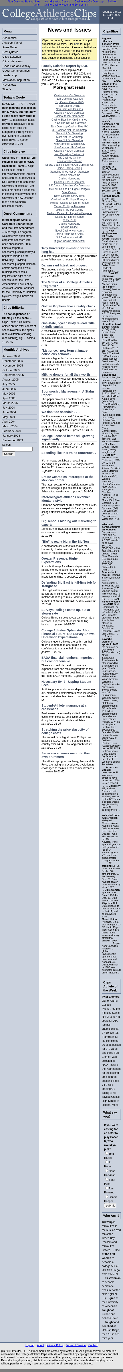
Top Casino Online (69, 105)
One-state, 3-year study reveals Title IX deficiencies (68, 324)
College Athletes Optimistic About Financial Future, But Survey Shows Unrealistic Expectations (68, 634)
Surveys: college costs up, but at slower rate (66, 611)
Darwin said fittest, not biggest (64, 265)
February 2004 (11, 431)
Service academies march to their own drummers (66, 755)
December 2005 (12, 361)
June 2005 (9, 389)
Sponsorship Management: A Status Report (68, 393)
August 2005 (10, 379)
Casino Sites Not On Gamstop (69, 119)
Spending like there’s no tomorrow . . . (69, 454)
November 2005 (12, 365)
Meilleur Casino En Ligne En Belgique (69, 213)
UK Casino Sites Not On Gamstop (69, 185)
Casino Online (69, 227)
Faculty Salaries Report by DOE (65, 66)
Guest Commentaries (16, 70)
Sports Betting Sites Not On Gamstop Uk (69, 164)
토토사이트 (69, 220)
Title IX (6, 89)
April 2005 (9, 398)
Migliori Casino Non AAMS (69, 241)
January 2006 (11, 356)
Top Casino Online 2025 (69, 102)
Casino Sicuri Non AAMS (69, 234)
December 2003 (12, 440)
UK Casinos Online (69, 157)
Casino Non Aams (69, 175)
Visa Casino (69, 192)
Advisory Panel (12, 42)
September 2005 (13, 375)
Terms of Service (76, 1345)
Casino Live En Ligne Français (69, 199)
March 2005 (10, 403)
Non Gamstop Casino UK (69, 154)
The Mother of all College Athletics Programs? (67, 284)
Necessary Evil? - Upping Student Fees (66, 683)
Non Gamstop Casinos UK (69, 143)
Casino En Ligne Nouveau (69, 206)
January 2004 (11, 435)
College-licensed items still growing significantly (68, 437)
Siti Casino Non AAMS (69, 237)
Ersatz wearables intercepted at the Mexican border (67, 478)
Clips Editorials (12, 56)
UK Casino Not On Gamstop (69, 123)
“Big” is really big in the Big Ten (65, 541)
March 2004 (10, 426)
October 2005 (11, 370)
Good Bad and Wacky (16, 66)
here (76, 44)
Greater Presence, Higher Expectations (60, 560)
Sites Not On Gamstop (69, 140)
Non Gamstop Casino (69, 161)
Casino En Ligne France (69, 216)
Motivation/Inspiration (16, 80)
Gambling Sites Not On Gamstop (69, 171)
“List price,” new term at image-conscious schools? (65, 352)
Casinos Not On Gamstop (69, 95)
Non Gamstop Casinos (69, 98)
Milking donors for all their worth (66, 374)
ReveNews (9, 84)
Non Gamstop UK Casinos (69, 147)
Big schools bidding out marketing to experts (69, 522)
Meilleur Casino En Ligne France (69, 202)
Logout (30, 1345)
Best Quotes (10, 52)
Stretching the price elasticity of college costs (65, 731)
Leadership (9, 75)
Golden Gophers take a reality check (68, 306)
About (40, 1345)
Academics (9, 38)
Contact (92, 1345)
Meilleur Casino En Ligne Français (69, 189)
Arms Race (9, 47)
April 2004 (9, 421)
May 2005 (8, 393)
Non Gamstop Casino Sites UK (69, 126)
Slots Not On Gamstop (69, 133)
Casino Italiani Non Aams (69, 116)
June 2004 (9, 412)
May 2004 (8, 417)
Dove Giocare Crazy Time (69, 195)
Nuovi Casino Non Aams (69, 230)
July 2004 (8, 407)
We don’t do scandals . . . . (61, 412)
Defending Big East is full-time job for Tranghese (69, 584)
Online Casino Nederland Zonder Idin (66, 4)
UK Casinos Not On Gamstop (69, 130)
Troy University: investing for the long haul (66, 250)
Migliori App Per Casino (69, 209)
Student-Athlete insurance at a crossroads (64, 707)
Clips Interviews (12, 61)
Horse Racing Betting (69, 168)
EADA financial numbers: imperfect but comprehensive (67, 659)
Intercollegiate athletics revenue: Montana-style (66, 498)
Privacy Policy (55, 1345)
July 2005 (8, 384)
